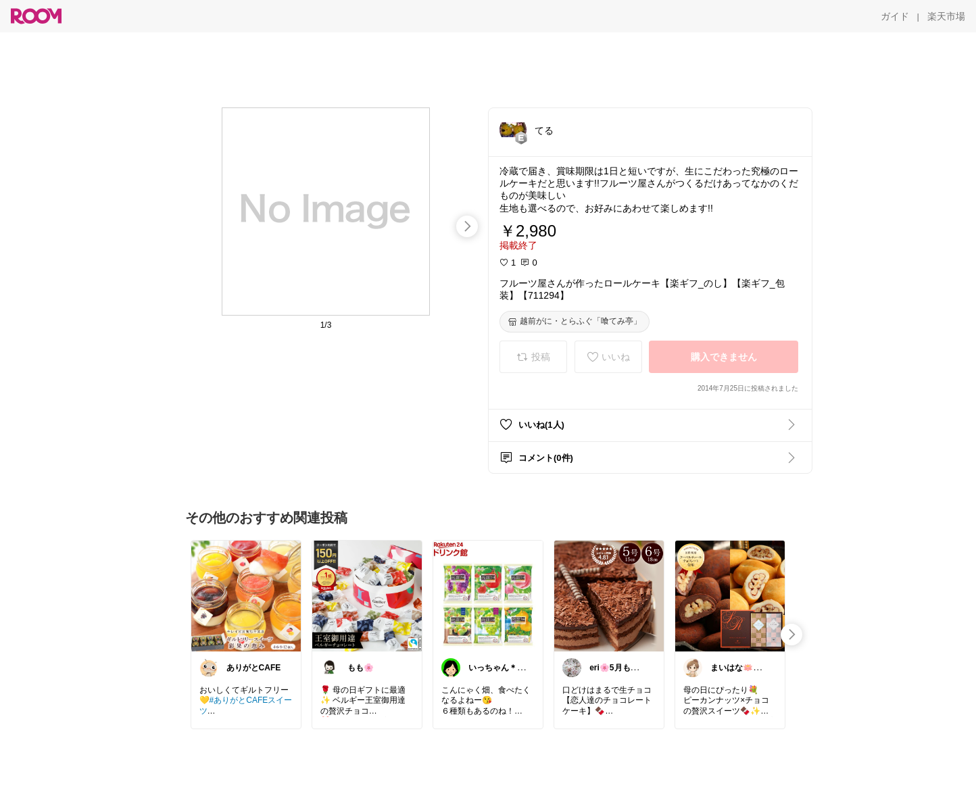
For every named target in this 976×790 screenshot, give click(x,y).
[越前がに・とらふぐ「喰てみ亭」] (574, 321)
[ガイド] (895, 16)
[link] (246, 595)
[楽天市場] (946, 16)
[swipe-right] (467, 226)
